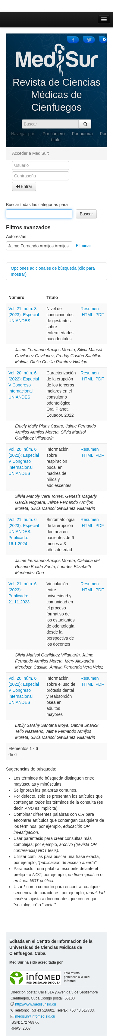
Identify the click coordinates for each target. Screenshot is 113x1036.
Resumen (90, 308)
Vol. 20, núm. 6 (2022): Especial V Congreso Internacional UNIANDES (23, 384)
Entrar (24, 186)
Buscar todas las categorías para (37, 204)
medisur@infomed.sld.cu (35, 1016)
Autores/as (16, 236)
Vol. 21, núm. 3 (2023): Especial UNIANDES (23, 314)
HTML (87, 314)
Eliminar (83, 245)
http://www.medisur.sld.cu (35, 1004)
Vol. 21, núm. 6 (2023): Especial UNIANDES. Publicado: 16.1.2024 (23, 531)
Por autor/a (82, 133)
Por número (53, 133)
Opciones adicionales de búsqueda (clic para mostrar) (53, 271)
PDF (100, 314)
